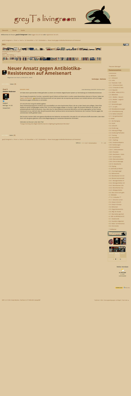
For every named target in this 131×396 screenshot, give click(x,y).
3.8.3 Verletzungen (114, 145)
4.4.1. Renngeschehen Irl (116, 180)
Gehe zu (78, 143)
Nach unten (5, 84)
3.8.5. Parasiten (113, 152)
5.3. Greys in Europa (114, 204)
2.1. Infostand (112, 78)
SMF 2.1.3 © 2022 (6, 300)
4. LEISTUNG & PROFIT (115, 169)
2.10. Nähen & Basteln (115, 114)
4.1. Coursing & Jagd (114, 171)
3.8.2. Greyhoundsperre (116, 142)
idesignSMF (37, 300)
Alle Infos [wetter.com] (127, 287)
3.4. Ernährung (113, 128)
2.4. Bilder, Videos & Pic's (116, 92)
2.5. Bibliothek (113, 95)
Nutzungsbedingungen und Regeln (112, 300)
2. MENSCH (112, 76)
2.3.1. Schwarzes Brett (115, 85)
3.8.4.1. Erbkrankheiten (115, 149)
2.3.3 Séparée (112, 90)
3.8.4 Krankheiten (114, 147)
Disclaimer (13, 56)
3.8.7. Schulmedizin (114, 157)
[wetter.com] (119, 288)
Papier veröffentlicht (27, 98)
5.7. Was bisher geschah (116, 214)
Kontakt (4, 53)
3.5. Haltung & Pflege (115, 130)
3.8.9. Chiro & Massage (115, 161)
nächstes (103, 79)
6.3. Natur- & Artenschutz (116, 223)
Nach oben (5, 135)
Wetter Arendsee (122, 267)
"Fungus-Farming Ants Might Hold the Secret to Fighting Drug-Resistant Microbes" (45, 124)
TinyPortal (96, 300)
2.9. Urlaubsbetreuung (115, 111)
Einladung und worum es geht (11, 51)
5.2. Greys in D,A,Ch (114, 202)
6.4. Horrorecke (113, 226)
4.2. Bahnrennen (113, 173)
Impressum (5, 56)
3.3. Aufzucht (112, 126)
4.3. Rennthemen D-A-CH (116, 176)
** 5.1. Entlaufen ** (114, 197)
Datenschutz (25, 56)
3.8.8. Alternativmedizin (115, 159)
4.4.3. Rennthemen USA (116, 185)
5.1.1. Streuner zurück (115, 200)
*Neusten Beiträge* (115, 66)
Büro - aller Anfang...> (8, 55)
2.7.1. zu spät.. (113, 107)
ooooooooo (112, 73)
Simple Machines (15, 300)
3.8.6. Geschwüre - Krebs (116, 154)
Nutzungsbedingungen (37, 56)
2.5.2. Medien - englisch (115, 99)
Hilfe (102, 300)
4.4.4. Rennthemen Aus (115, 188)
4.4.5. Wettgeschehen (115, 190)
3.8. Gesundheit (113, 138)
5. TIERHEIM (112, 195)
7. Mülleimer (112, 229)
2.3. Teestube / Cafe (114, 83)
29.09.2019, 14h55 (24, 89)
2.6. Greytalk (112, 102)
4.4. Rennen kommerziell (116, 178)
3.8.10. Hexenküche (114, 164)
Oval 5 (5, 89)
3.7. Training (112, 135)
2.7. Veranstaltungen (115, 104)
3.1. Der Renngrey (114, 121)
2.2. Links (111, 80)
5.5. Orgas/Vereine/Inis (115, 209)
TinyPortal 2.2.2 (23, 300)
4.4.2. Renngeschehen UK (116, 183)
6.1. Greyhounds (113, 219)
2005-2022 (31, 300)
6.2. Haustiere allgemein (116, 221)
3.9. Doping (112, 166)
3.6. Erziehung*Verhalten (116, 133)
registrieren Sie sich (52, 35)
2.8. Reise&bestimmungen (116, 109)
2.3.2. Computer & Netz (115, 87)
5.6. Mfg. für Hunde (114, 211)
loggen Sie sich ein (37, 35)
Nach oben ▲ (125, 300)
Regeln (19, 56)
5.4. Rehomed (113, 207)
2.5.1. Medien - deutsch (115, 97)
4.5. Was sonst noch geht (116, 192)
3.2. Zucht (111, 123)
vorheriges (95, 79)
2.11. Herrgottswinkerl (115, 116)
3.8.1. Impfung (113, 140)
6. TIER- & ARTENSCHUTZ (116, 216)
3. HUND (111, 118)
